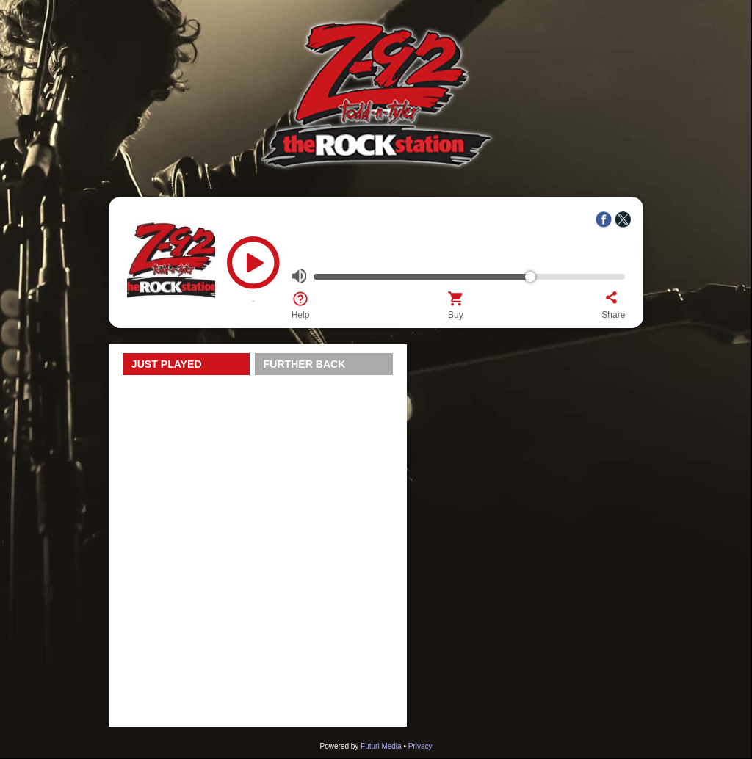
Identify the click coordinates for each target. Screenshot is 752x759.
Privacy (420, 746)
